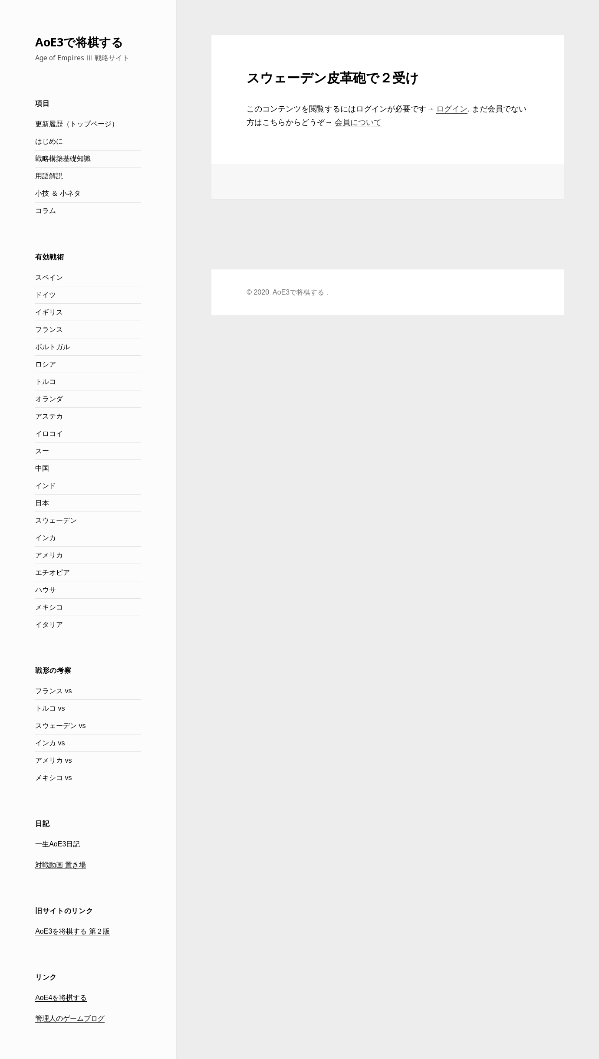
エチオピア (52, 572)
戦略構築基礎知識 (63, 158)
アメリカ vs (53, 760)
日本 (42, 503)
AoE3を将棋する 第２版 (72, 931)
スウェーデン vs (60, 725)
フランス (49, 329)
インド (45, 485)
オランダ (49, 399)
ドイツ (45, 294)
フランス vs (53, 691)
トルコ (45, 381)
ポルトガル (52, 347)
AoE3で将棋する (79, 42)
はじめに (49, 141)
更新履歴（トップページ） (76, 124)
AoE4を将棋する (61, 997)
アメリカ (49, 555)
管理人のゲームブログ (70, 1018)
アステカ (49, 416)
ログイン (451, 109)
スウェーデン (56, 520)
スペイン (49, 277)
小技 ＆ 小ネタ (58, 193)
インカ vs (50, 743)
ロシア (45, 364)
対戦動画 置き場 (60, 865)
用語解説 (49, 176)
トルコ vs (50, 708)
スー (42, 451)
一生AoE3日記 (57, 844)
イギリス (49, 312)
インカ (45, 537)
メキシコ (49, 607)
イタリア (49, 624)
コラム (45, 210)
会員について (358, 122)
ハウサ (45, 589)
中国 (42, 468)
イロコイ (49, 433)
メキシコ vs (53, 777)
